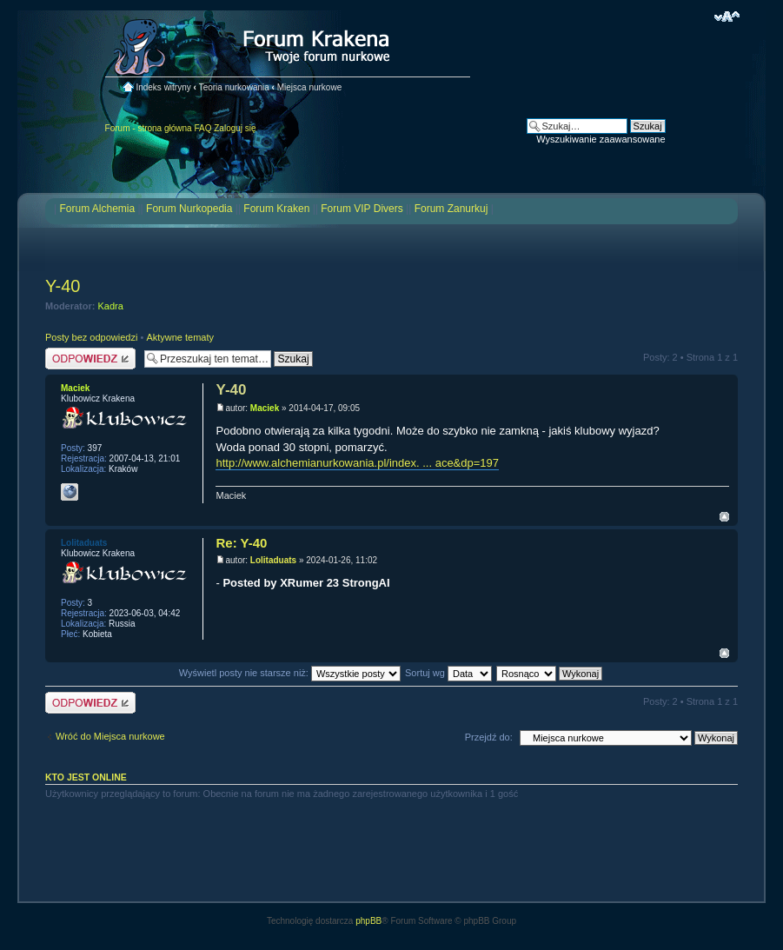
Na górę (724, 517)
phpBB (368, 921)
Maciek (264, 408)
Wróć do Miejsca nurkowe (110, 736)
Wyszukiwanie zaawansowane (600, 139)
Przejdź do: (489, 737)
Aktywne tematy (180, 337)
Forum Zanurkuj (451, 209)
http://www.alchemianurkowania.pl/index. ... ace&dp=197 (357, 462)
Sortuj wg (448, 673)
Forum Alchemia (97, 209)
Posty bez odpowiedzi (91, 337)
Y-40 (62, 286)
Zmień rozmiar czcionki (727, 16)
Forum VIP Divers (361, 209)
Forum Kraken (276, 209)
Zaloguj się (234, 128)
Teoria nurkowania (234, 87)
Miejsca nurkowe (309, 87)
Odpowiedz (90, 358)
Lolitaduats (273, 560)
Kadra (110, 306)
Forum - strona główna (148, 128)
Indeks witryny (163, 87)
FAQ (202, 128)
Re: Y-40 (241, 542)
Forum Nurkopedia (189, 209)
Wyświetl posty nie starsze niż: (290, 673)
